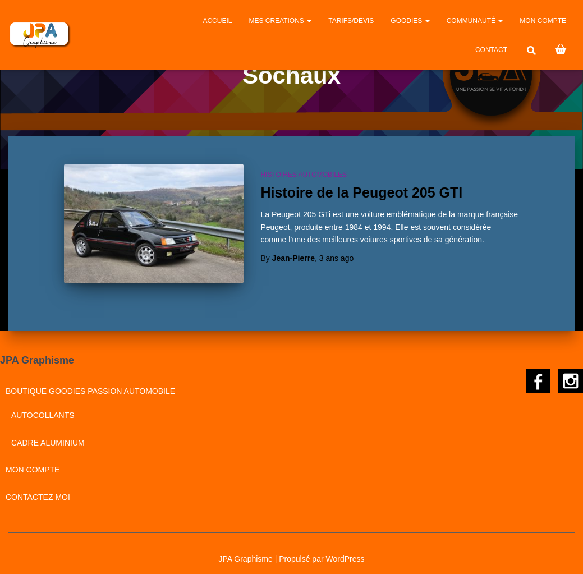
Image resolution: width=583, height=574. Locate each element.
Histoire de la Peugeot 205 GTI (361, 192)
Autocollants (43, 407)
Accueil (217, 21)
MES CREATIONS (280, 21)
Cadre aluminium (48, 434)
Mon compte (543, 21)
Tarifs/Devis (351, 21)
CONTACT (491, 50)
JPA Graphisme (246, 551)
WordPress (344, 551)
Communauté (475, 21)
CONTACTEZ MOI (38, 489)
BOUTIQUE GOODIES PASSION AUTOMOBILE (90, 383)
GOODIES (410, 21)
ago (336, 258)
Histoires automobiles (303, 174)
